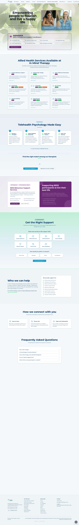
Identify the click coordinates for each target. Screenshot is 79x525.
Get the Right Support (39, 260)
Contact (58, 498)
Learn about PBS (15, 203)
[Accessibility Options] (76, 522)
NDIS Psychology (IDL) (41, 1)
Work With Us (62, 1)
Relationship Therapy (28, 502)
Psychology (26, 506)
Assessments (26, 511)
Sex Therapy (26, 508)
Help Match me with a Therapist (47, 168)
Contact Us (42, 508)
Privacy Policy (42, 511)
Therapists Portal (12, 510)
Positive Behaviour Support (29, 500)
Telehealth (26, 507)
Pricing (33, 1)
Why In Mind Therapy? (39, 349)
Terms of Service (43, 513)
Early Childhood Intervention (29, 503)
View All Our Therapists (30, 168)
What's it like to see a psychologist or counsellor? (39, 360)
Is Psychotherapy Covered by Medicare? (39, 352)
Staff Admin (36, 521)
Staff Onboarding (42, 521)
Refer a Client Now (15, 47)
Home (41, 500)
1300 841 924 (59, 500)
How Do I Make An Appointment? (39, 357)
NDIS (41, 507)
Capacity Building (27, 510)
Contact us (70, 1)
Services (22, 1)
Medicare (28, 1)
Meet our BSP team (25, 203)
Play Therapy (26, 504)
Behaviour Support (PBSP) (53, 1)
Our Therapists (43, 503)
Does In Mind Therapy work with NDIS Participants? (39, 354)
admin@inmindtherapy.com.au (62, 502)
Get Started (16, 1)
